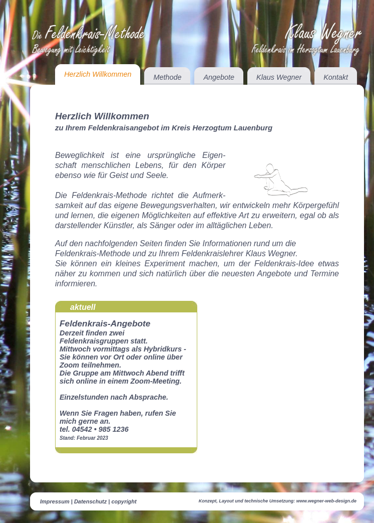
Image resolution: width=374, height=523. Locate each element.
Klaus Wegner (278, 77)
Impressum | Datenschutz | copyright (88, 501)
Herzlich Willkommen (97, 74)
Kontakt (335, 77)
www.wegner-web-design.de (326, 500)
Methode (167, 77)
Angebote (218, 77)
